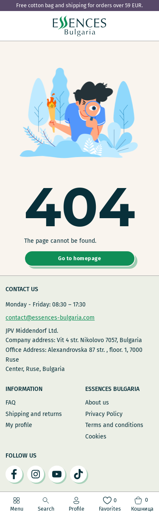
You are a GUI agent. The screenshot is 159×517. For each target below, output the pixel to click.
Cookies (95, 436)
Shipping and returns (34, 414)
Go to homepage (79, 258)
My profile (19, 425)
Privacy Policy (104, 414)
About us (97, 402)
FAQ (11, 402)
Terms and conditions (114, 425)
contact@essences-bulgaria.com (50, 317)
